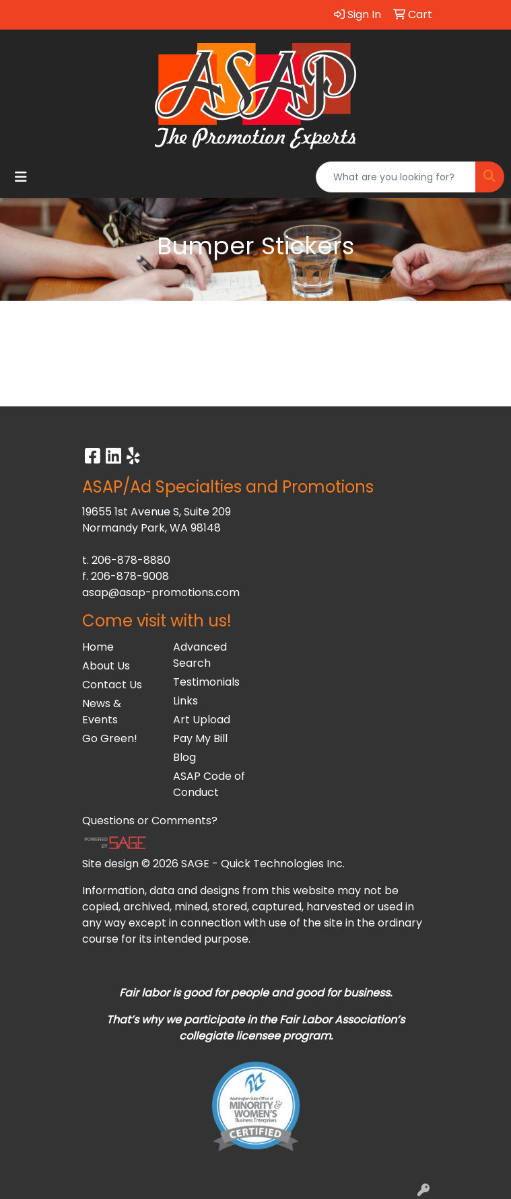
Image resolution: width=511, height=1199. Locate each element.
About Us (106, 666)
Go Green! (109, 738)
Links (185, 700)
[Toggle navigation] (21, 177)
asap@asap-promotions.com (161, 592)
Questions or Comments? (149, 820)
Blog (184, 757)
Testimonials (206, 682)
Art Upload (201, 719)
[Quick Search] (396, 176)
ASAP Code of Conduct (209, 784)
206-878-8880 (131, 560)
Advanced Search (200, 655)
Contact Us (112, 684)
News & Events (101, 711)
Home (98, 647)
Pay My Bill (200, 738)
